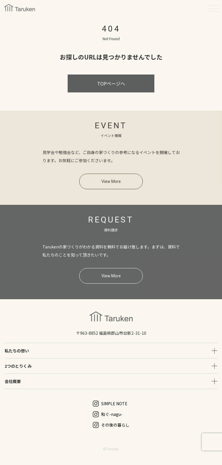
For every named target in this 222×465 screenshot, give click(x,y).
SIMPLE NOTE (110, 404)
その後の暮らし (111, 425)
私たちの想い (17, 351)
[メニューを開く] (213, 8)
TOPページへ (111, 83)
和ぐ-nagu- (108, 414)
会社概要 (13, 381)
